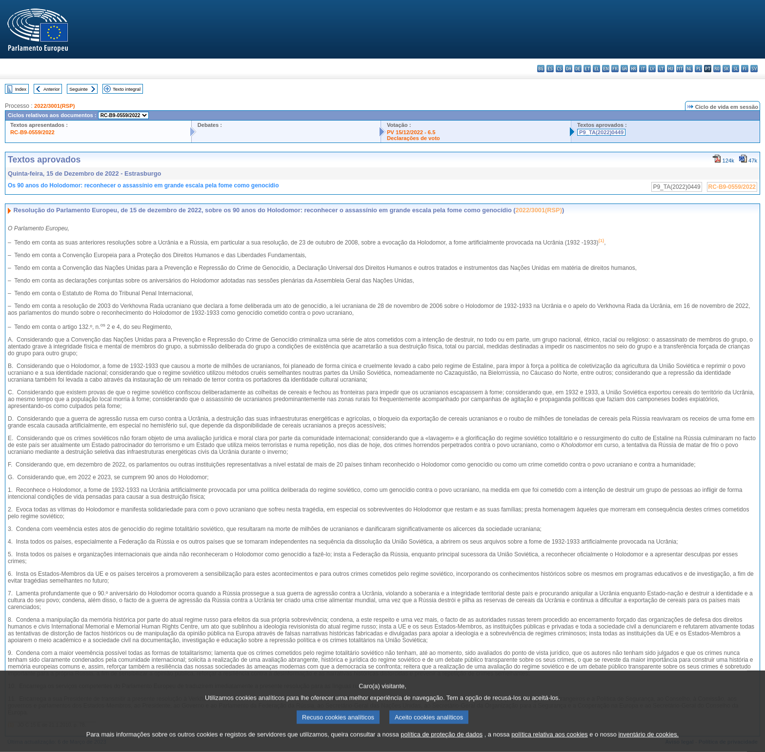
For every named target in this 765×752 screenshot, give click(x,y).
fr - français (615, 68)
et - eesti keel (587, 68)
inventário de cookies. (648, 745)
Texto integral (127, 89)
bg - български (540, 68)
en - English (605, 68)
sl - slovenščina (735, 68)
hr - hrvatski (633, 68)
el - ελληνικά (596, 68)
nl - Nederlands (689, 68)
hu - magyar (670, 68)
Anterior (51, 89)
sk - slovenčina (726, 68)
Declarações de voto (413, 138)
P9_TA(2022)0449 (601, 132)
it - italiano (642, 68)
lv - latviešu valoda (652, 68)
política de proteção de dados (442, 745)
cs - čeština (559, 68)
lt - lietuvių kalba (661, 68)
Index (20, 89)
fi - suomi (744, 68)
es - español (550, 68)
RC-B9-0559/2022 (32, 132)
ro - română (717, 68)
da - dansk (568, 68)
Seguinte (78, 89)
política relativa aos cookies (549, 745)
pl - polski (698, 68)
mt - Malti (680, 68)
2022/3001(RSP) (54, 106)
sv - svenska (754, 68)
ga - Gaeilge (624, 68)
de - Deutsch (578, 68)
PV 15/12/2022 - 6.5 (411, 132)
